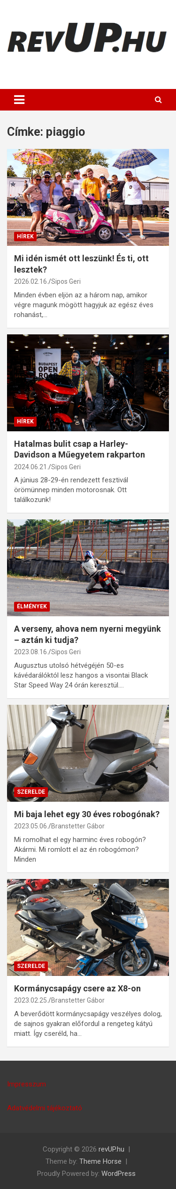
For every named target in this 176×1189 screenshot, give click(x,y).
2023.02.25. (31, 1000)
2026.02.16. (31, 281)
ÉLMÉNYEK (32, 606)
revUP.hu (111, 1149)
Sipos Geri (66, 281)
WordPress (118, 1173)
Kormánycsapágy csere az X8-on (77, 988)
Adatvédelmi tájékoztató (44, 1108)
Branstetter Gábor (78, 826)
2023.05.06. (31, 826)
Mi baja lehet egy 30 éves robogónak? (87, 814)
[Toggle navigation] (19, 100)
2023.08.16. (31, 652)
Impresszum (26, 1084)
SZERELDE (31, 792)
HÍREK (25, 236)
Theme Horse (100, 1161)
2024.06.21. (31, 467)
